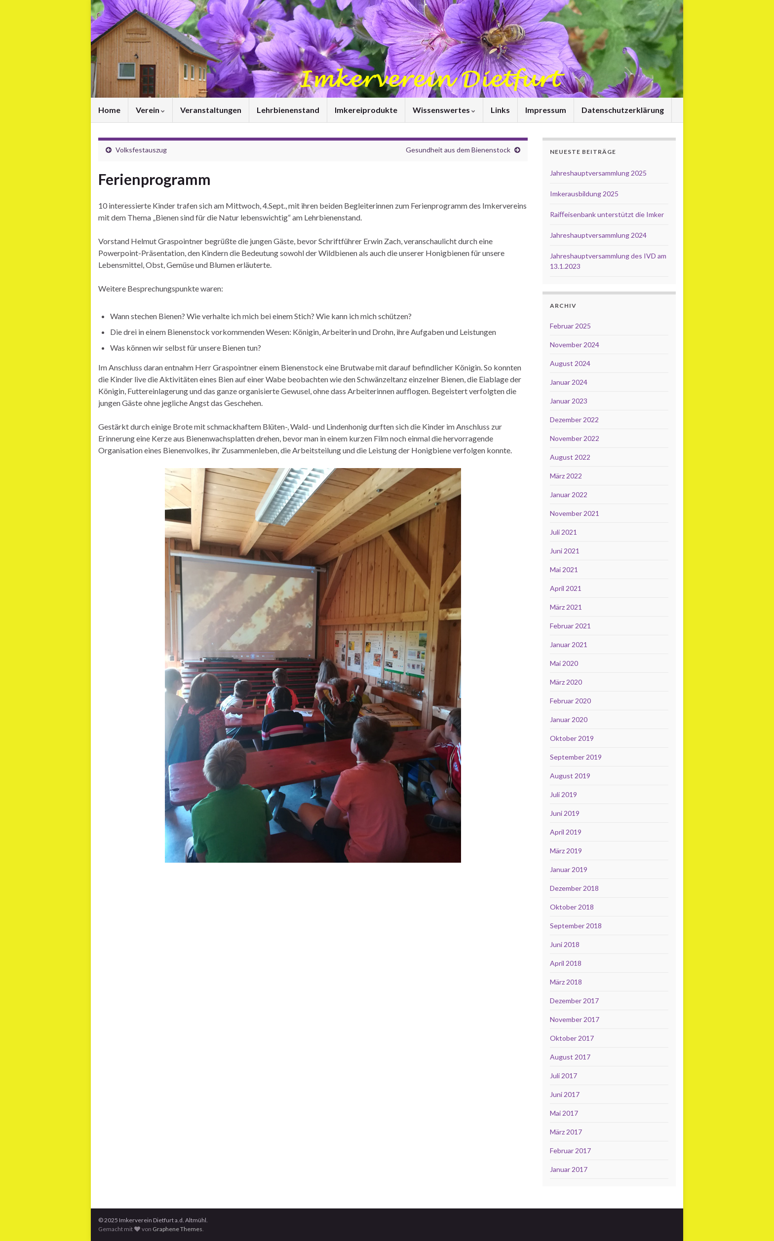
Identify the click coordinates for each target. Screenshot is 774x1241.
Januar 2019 (568, 869)
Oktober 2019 (572, 738)
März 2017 (566, 1132)
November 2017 (574, 1019)
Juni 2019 (565, 813)
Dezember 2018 (574, 888)
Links (500, 109)
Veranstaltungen (210, 109)
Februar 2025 (570, 326)
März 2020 (566, 682)
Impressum (545, 109)
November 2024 (574, 344)
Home (109, 109)
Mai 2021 (564, 569)
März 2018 (566, 982)
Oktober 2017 (572, 1038)
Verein (150, 109)
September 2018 (576, 925)
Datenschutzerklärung (622, 109)
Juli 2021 (563, 532)
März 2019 (566, 850)
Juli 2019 (563, 794)
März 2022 (566, 476)
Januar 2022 (568, 494)
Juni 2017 (565, 1094)
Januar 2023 (568, 401)
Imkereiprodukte (366, 109)
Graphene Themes (177, 1229)
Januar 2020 (568, 719)
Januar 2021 (568, 644)
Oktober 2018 (572, 907)
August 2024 (570, 363)
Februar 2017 (570, 1150)
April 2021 (565, 588)
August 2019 (570, 775)
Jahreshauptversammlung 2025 (598, 173)
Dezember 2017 (574, 1000)
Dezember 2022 (574, 419)
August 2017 (570, 1057)
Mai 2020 (564, 663)
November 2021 (574, 513)
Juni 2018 (565, 944)
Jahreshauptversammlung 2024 (598, 235)
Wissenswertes (444, 109)
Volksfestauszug (141, 150)
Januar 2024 (568, 382)
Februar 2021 (570, 625)
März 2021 (566, 607)
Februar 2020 (570, 700)
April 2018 (565, 963)
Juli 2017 (563, 1075)
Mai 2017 (564, 1113)
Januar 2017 (568, 1169)
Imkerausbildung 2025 (584, 193)
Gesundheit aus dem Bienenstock (458, 150)
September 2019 (576, 757)
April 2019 (565, 832)
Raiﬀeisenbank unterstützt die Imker (607, 214)
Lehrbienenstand (288, 109)
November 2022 (574, 438)
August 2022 (570, 457)
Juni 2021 (565, 551)
